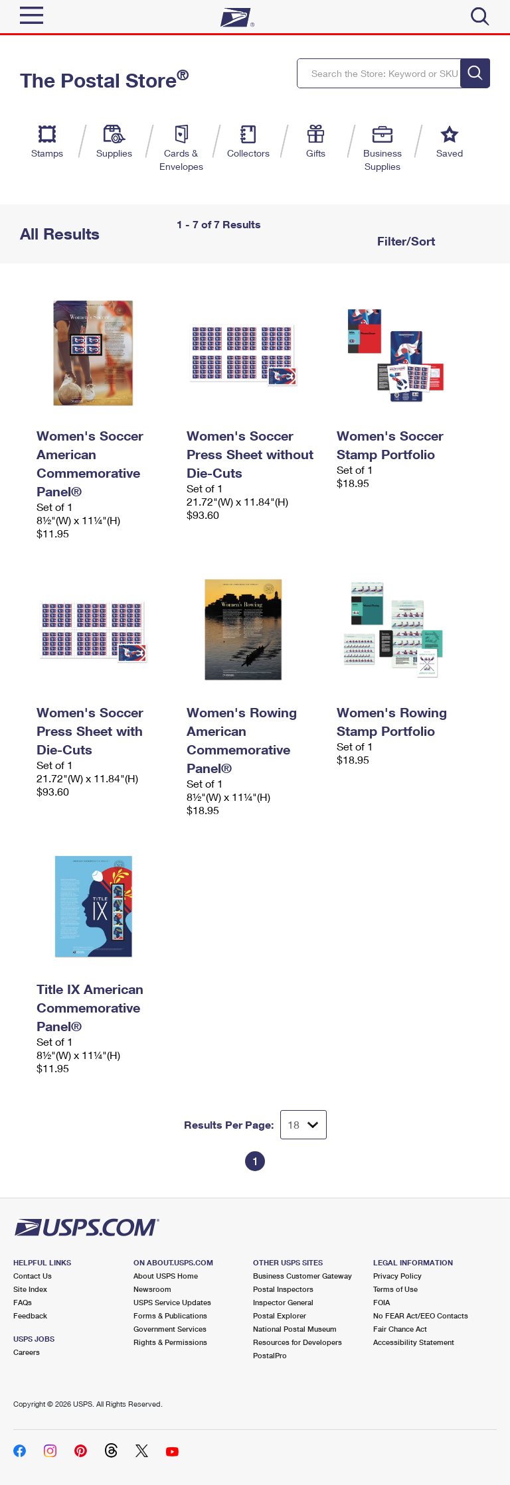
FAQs (22, 1302)
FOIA (381, 1302)
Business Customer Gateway (302, 1275)
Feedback (30, 1315)
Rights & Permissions (170, 1342)
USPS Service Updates (172, 1302)
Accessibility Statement (413, 1342)
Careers (26, 1352)
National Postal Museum (295, 1328)
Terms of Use (395, 1289)
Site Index (30, 1289)
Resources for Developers (297, 1342)
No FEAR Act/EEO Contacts (420, 1315)
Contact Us (32, 1275)
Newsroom (152, 1289)
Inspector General (283, 1302)
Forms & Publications (170, 1315)
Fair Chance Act (400, 1328)
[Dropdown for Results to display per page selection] (303, 1124)
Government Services (170, 1328)
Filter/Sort (404, 241)
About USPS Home (165, 1275)
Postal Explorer (279, 1315)
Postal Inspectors (283, 1289)
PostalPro (270, 1355)
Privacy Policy (397, 1275)
